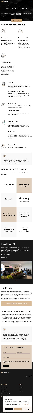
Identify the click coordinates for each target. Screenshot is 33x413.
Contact (20, 391)
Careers (20, 389)
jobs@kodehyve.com (24, 320)
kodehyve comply (5, 391)
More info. (26, 404)
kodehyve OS (4, 387)
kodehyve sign (4, 389)
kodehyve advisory (5, 393)
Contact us (28, 376)
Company (21, 387)
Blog (2, 398)
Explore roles (16, 21)
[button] (29, 399)
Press (2, 401)
